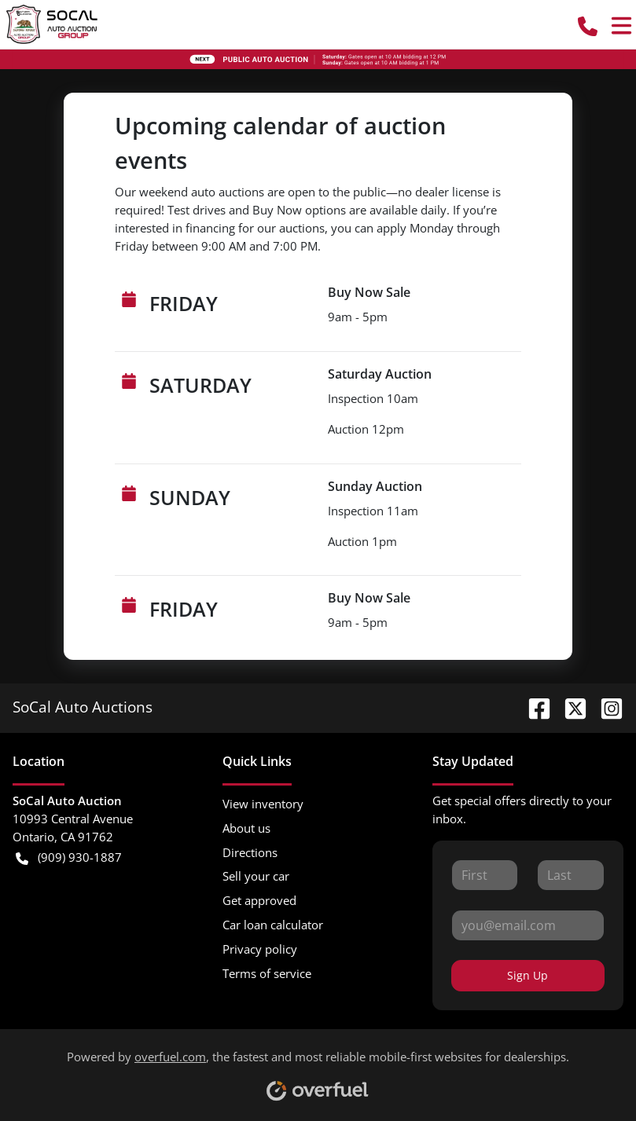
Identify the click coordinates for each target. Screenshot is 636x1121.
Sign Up (527, 975)
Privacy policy (259, 949)
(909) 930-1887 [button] (69, 857)
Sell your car (255, 876)
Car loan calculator (272, 924)
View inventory (262, 803)
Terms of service (266, 973)
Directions (250, 852)
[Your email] (528, 925)
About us (246, 828)
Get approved (259, 900)
